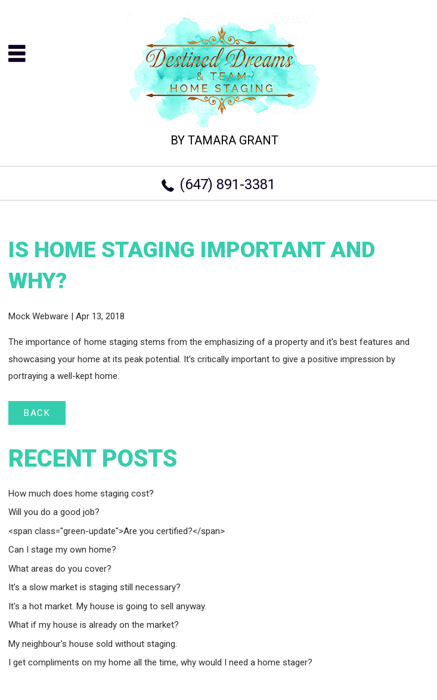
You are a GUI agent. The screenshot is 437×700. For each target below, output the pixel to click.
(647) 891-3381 (227, 184)
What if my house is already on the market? (93, 624)
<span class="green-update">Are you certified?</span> (116, 531)
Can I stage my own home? (62, 549)
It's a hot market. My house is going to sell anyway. (107, 606)
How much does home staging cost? (81, 493)
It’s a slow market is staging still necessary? (94, 587)
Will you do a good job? (54, 512)
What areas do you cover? (59, 568)
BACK (37, 413)
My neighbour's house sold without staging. (92, 644)
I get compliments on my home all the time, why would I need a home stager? (160, 662)
